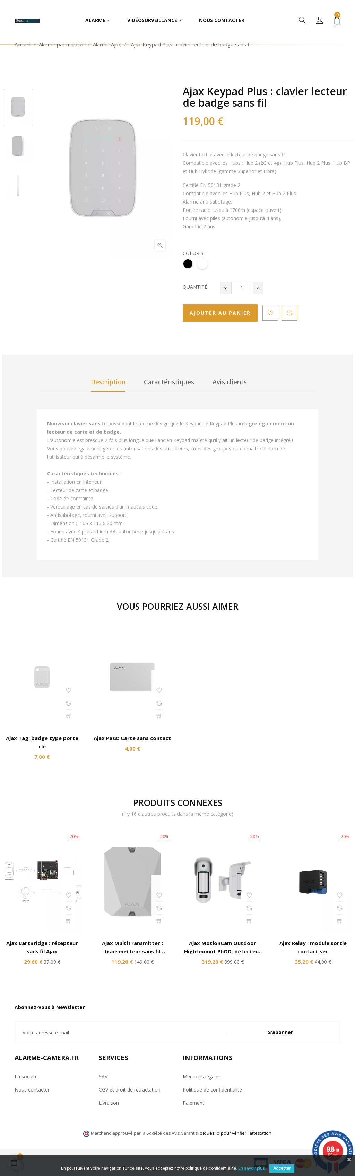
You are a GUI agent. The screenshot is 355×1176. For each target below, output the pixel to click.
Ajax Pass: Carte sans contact (132, 738)
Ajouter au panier (220, 312)
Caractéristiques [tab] (169, 382)
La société (26, 1076)
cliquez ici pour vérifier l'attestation (235, 1133)
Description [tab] (108, 382)
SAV (103, 1076)
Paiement (193, 1102)
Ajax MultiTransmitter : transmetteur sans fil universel (132, 951)
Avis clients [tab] (230, 382)
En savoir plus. (252, 1168)
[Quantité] (241, 288)
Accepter (282, 1168)
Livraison (109, 1102)
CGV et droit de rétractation (130, 1089)
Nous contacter (32, 1089)
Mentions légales (202, 1076)
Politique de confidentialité (212, 1089)
